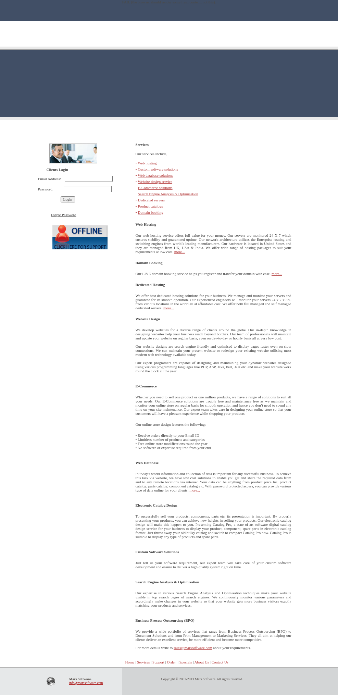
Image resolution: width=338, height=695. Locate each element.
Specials (185, 662)
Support (158, 662)
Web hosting (147, 163)
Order (171, 662)
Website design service (155, 181)
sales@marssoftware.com (193, 648)
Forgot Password (63, 215)
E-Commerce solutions (155, 188)
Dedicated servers (151, 200)
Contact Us (220, 662)
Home (86, 662)
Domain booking (150, 212)
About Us (202, 662)
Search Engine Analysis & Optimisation (168, 194)
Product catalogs (150, 206)
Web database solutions (155, 175)
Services (143, 662)
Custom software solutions (158, 169)
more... (179, 252)
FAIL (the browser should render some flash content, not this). (169, 2)
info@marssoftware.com (86, 683)
